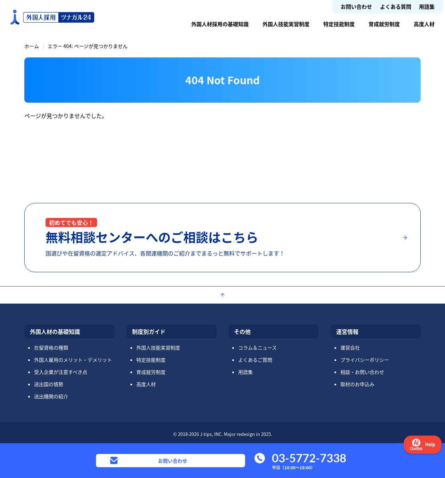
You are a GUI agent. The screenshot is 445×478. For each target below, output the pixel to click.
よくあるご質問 (255, 359)
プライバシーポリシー (364, 359)
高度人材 (424, 24)
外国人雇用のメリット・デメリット (73, 359)
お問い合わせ (356, 6)
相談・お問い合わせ (362, 371)
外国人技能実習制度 (285, 24)
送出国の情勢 (48, 384)
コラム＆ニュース (257, 347)
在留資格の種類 (51, 347)
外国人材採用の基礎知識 (220, 24)
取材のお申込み (357, 384)
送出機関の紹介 (51, 396)
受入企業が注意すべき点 (60, 371)
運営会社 (350, 347)
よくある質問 (395, 6)
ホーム (31, 45)
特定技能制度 (339, 24)
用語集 (427, 6)
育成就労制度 (384, 24)
